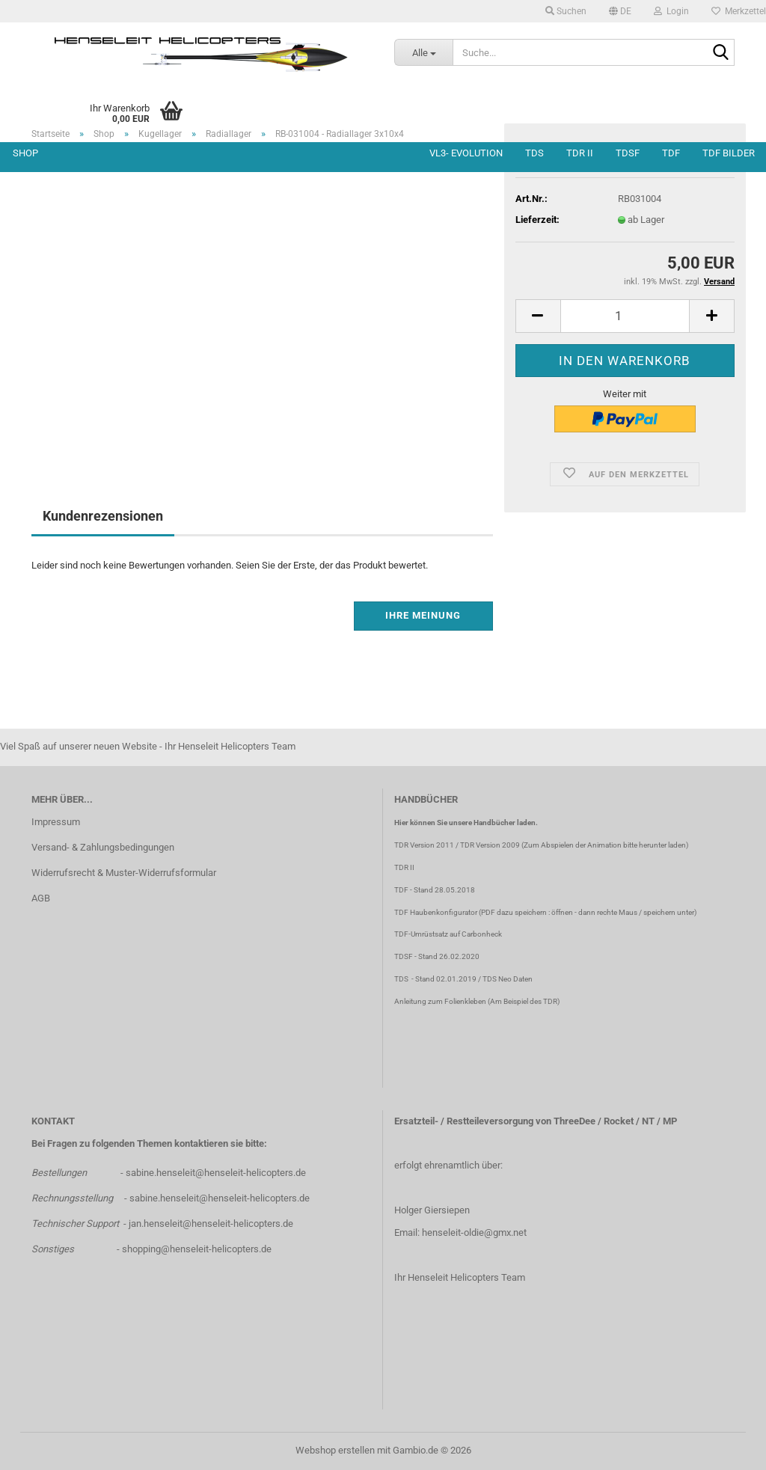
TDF (671, 153)
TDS (534, 153)
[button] (620, 11)
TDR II (579, 153)
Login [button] (671, 11)
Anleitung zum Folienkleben (440, 1001)
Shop (25, 153)
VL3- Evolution (466, 153)
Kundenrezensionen (103, 516)
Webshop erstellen (335, 1450)
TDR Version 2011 (424, 845)
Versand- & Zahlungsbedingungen (102, 847)
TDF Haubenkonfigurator (435, 912)
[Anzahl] (625, 316)
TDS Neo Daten (507, 979)
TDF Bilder (728, 153)
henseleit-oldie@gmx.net (474, 1232)
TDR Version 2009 (490, 845)
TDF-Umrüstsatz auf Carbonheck (448, 934)
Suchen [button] (565, 11)
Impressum (55, 821)
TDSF (628, 153)
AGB (40, 898)
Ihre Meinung (423, 615)
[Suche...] (423, 52)
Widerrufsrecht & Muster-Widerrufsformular (123, 872)
